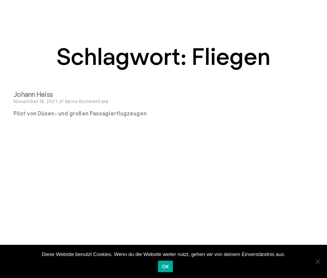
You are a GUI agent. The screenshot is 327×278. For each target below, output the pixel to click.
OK (165, 266)
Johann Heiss (33, 94)
